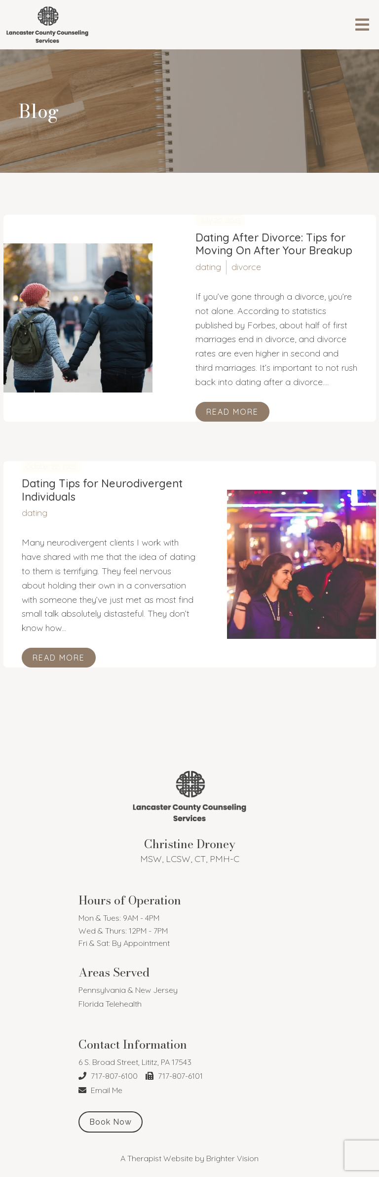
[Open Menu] (362, 25)
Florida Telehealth (110, 1004)
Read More (232, 412)
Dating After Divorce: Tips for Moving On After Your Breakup (273, 244)
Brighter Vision (232, 1158)
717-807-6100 (108, 1076)
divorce (246, 267)
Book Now (110, 1122)
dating (208, 267)
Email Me (100, 1090)
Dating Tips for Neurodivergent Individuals (102, 489)
